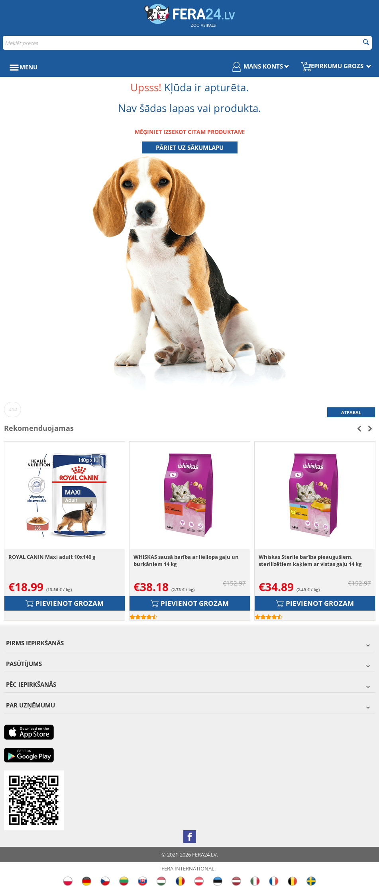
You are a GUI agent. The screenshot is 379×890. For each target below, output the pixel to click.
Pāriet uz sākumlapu (190, 147)
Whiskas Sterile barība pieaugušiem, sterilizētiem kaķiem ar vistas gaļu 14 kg (310, 560)
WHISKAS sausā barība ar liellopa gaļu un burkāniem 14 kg (186, 560)
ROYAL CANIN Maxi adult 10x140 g (51, 556)
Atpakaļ (351, 412)
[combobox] (187, 43)
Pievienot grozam (65, 603)
